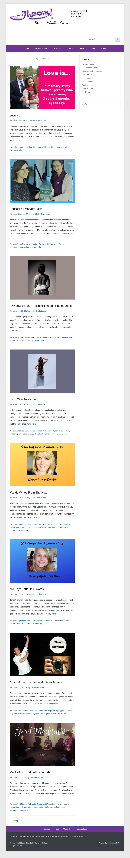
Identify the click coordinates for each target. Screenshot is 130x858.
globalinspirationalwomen (45, 527)
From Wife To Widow (23, 399)
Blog (93, 48)
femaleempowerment (27, 527)
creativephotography (60, 337)
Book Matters (87, 85)
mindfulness (48, 807)
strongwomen (22, 340)
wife (20, 150)
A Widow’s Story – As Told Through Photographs (41, 305)
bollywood (13, 714)
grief (69, 147)
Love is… (16, 115)
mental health (39, 247)
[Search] (117, 39)
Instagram (118, 33)
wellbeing (24, 530)
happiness (64, 527)
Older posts (16, 821)
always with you (48, 431)
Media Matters (22, 244)
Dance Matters (22, 711)
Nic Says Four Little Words (27, 589)
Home (26, 48)
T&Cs (56, 829)
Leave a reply (39, 340)
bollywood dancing (38, 714)
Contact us (67, 829)
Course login (82, 829)
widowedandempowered (42, 434)
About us (46, 829)
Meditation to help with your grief (30, 772)
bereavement (57, 147)
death (65, 147)
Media (81, 48)
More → (16, 140)
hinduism (13, 340)
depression (24, 247)
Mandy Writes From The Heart (29, 492)
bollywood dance (24, 714)
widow (16, 150)
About (103, 48)
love (11, 150)
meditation (28, 807)
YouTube (113, 33)
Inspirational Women (24, 524)
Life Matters (21, 147)
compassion (14, 527)
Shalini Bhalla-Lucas (39, 121)
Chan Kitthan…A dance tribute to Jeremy (36, 682)
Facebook (108, 33)
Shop (70, 48)
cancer (12, 624)
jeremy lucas (22, 434)
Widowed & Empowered (36, 147)
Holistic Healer (41, 48)
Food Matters (87, 89)
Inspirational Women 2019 (43, 524)
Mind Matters (34, 244)
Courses (58, 48)
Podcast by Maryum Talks (26, 208)
